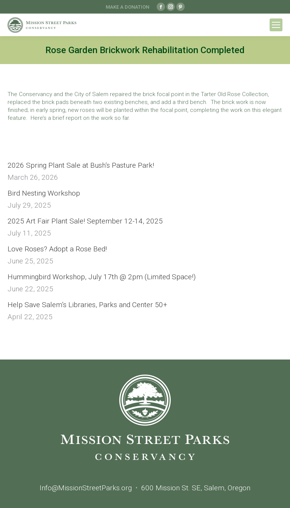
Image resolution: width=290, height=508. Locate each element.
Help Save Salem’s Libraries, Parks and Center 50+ (87, 304)
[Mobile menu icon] (276, 24)
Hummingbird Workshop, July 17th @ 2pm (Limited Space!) (102, 276)
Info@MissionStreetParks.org (86, 488)
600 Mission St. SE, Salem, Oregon (195, 488)
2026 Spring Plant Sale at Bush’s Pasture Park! (81, 165)
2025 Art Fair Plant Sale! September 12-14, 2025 (85, 221)
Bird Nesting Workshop (44, 193)
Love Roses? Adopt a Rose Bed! (57, 249)
